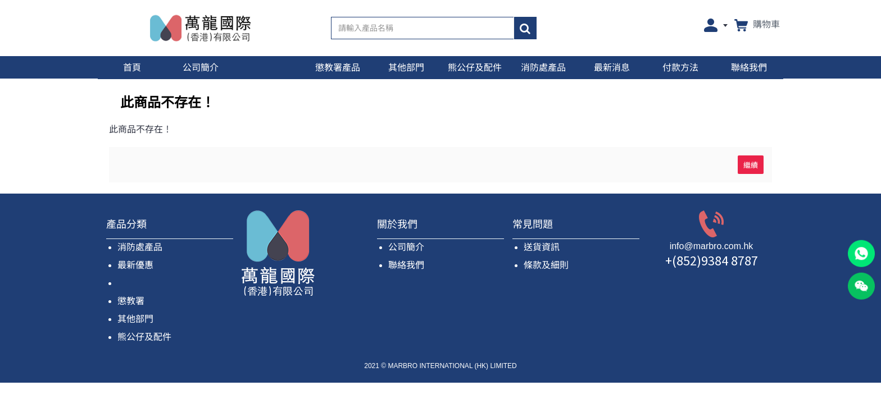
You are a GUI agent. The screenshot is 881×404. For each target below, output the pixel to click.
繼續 (750, 164)
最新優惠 (135, 265)
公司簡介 (406, 247)
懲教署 (130, 301)
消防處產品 (139, 247)
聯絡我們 (406, 265)
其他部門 (135, 319)
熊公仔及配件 (144, 337)
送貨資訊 (542, 247)
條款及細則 (546, 265)
